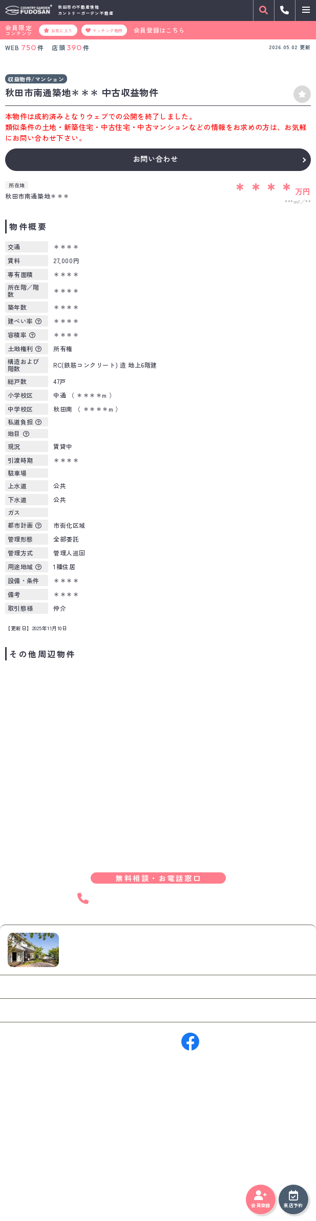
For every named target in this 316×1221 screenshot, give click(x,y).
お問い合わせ (155, 159)
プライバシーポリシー (38, 1190)
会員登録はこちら (159, 30)
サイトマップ (94, 1190)
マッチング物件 (104, 30)
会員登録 (260, 1199)
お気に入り (58, 30)
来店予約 (293, 1199)
